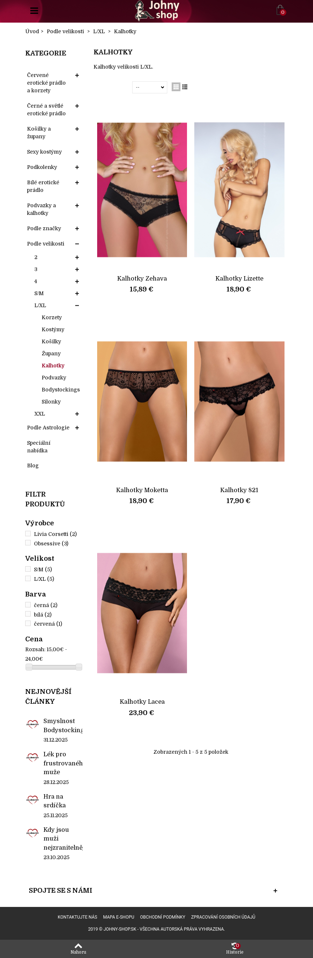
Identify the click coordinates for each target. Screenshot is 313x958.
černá (45, 605)
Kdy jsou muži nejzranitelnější (63, 838)
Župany (51, 353)
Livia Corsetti (55, 534)
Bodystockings (61, 390)
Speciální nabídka (38, 446)
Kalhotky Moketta (142, 490)
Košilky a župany (39, 132)
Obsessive (51, 543)
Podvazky (54, 378)
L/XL (40, 305)
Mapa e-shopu (118, 917)
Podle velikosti (45, 244)
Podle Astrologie (48, 427)
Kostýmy (53, 329)
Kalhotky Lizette (239, 278)
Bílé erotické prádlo (43, 186)
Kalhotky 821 (239, 490)
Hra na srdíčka (54, 801)
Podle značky (44, 228)
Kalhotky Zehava (142, 278)
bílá (42, 615)
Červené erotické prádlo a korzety (46, 82)
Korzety (52, 317)
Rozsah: (35, 649)
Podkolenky (42, 167)
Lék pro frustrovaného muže (63, 763)
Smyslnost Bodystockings (63, 725)
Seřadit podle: (114, 87)
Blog (33, 465)
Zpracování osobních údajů (223, 917)
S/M (39, 293)
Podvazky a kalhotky (41, 209)
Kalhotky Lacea (142, 701)
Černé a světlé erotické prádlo (46, 109)
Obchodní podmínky (163, 917)
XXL (39, 414)
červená (48, 624)
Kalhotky (53, 365)
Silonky (51, 402)
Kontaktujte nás (77, 917)
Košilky (51, 341)
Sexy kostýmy (44, 152)
